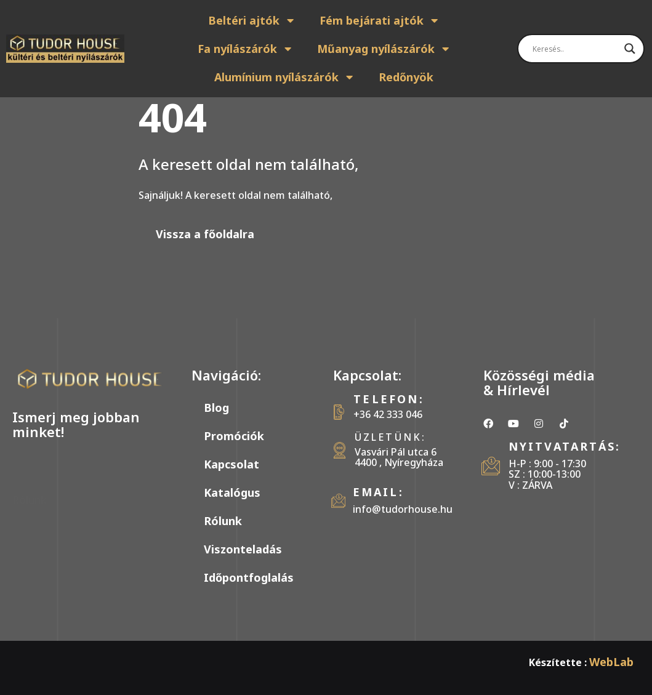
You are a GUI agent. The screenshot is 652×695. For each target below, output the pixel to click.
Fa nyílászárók (245, 48)
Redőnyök (406, 77)
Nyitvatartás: (565, 446)
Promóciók (234, 435)
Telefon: (388, 399)
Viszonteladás (243, 549)
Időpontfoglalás (249, 577)
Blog (216, 407)
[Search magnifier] (629, 48)
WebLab (611, 661)
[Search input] (575, 48)
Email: (378, 491)
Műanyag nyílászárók (383, 48)
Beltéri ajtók (251, 20)
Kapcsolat (231, 464)
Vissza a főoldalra (205, 234)
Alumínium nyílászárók (284, 77)
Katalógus (232, 492)
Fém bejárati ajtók (379, 20)
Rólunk (223, 520)
